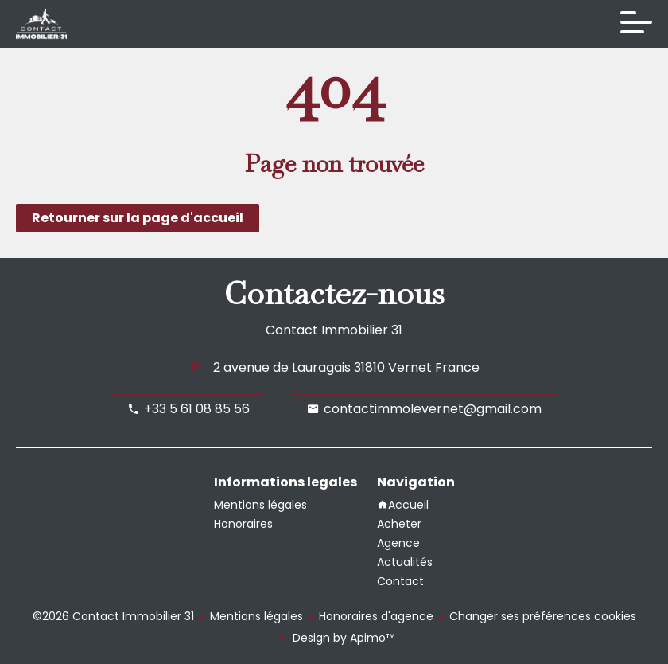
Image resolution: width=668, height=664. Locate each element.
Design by (341, 638)
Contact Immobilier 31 (334, 330)
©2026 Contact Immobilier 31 (113, 616)
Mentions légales (256, 616)
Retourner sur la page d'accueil (137, 218)
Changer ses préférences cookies (542, 616)
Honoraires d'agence (376, 616)
